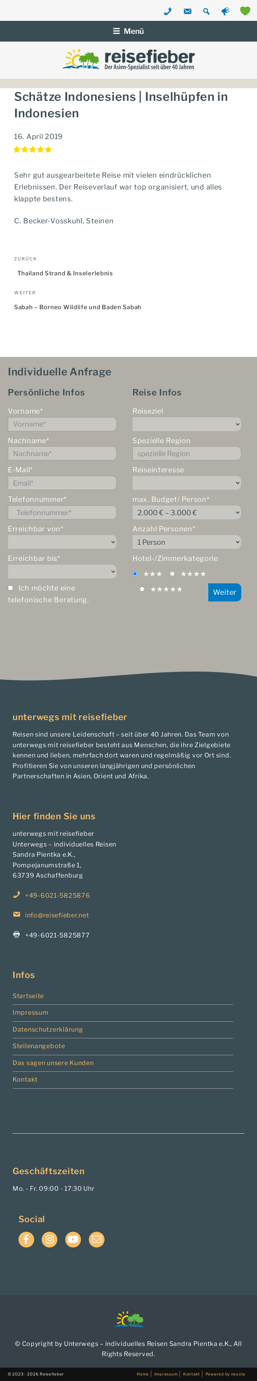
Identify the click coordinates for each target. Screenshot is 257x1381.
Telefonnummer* (62, 507)
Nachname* (62, 448)
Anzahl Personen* (186, 537)
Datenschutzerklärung (48, 1029)
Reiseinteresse (186, 478)
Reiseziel (186, 419)
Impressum (30, 1012)
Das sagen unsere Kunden (53, 1063)
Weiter (225, 592)
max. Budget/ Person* (186, 507)
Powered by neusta (225, 1374)
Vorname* (62, 419)
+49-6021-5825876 (57, 895)
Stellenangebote (39, 1046)
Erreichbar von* (62, 537)
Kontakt (25, 1079)
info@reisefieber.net (57, 915)
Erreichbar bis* (62, 566)
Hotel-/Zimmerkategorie (175, 558)
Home (143, 1374)
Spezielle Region (186, 448)
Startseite (28, 996)
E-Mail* (62, 478)
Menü (128, 31)
